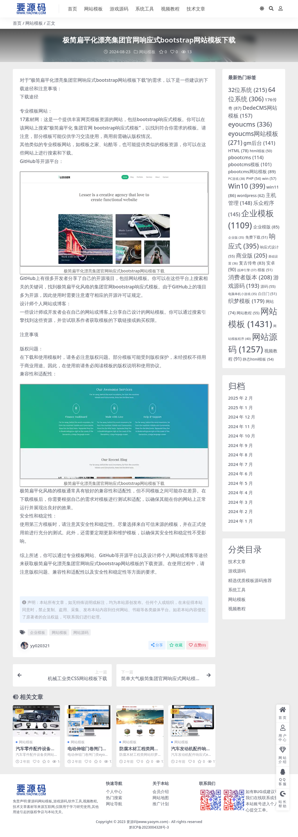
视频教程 (237, 608)
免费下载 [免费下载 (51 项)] (256, 237)
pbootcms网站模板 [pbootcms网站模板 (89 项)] (252, 171)
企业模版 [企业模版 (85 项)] (266, 226)
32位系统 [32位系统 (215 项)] (247, 89)
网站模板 (34, 23)
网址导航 (114, 803)
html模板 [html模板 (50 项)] (261, 150)
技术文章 (237, 561)
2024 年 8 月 (240, 454)
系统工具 (237, 590)
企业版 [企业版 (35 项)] (236, 237)
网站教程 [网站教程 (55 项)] (248, 312)
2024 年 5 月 (240, 483)
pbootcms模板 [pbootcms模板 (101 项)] (250, 164)
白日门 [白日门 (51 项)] (267, 293)
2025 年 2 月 (240, 398)
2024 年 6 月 (240, 473)
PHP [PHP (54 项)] (253, 178)
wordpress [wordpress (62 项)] (251, 195)
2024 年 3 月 (240, 502)
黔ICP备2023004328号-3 (149, 826)
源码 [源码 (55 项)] (268, 286)
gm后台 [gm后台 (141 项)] (259, 142)
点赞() (197, 645)
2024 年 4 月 (240, 492)
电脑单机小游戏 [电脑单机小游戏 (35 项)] (242, 294)
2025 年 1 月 (240, 407)
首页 (17, 23)
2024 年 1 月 (240, 521)
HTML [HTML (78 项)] (238, 150)
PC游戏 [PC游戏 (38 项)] (236, 178)
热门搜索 (114, 797)
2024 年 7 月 (240, 464)
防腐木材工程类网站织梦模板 (139, 750)
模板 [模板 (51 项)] (265, 269)
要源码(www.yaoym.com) (147, 821)
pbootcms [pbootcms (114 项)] (246, 157)
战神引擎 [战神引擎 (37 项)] (246, 270)
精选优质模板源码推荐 (250, 580)
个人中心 (114, 791)
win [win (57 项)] (269, 178)
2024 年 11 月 (241, 426)
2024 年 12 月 (241, 417)
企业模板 (37, 632)
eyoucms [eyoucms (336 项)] (250, 124)
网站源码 (80, 632)
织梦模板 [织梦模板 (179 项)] (246, 300)
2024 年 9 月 (240, 445)
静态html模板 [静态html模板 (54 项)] (258, 358)
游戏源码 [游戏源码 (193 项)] (253, 281)
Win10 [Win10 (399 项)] (246, 186)
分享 (157, 645)
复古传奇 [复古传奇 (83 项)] (252, 263)
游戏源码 (237, 571)
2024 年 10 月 (241, 436)
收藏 (175, 645)
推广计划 (160, 803)
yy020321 (35, 645)
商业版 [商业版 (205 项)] (251, 255)
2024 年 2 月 (240, 511)
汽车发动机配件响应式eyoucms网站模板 (191, 750)
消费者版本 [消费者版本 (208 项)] (250, 277)
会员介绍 (160, 791)
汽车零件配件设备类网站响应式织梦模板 (35, 750)
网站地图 (160, 797)
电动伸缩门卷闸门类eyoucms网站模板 (87, 750)
